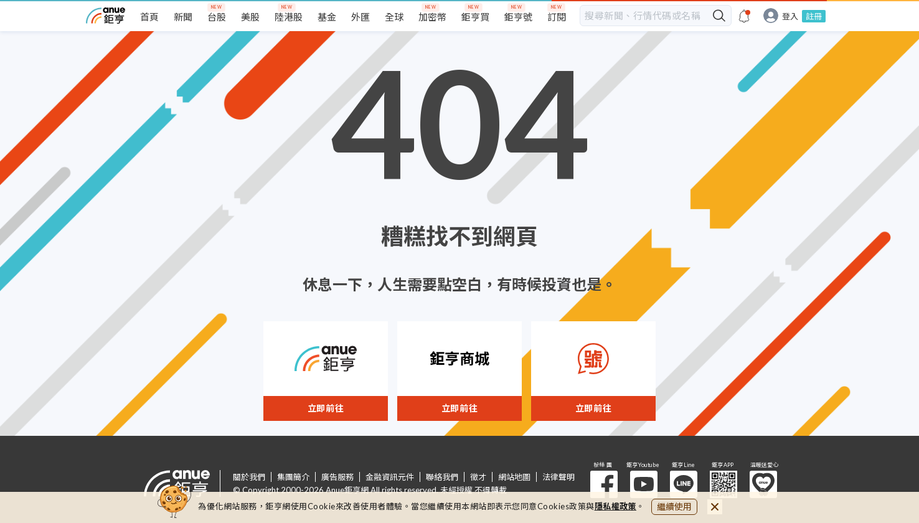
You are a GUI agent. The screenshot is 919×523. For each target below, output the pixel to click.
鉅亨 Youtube (643, 484)
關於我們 (249, 477)
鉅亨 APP (723, 484)
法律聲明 (558, 477)
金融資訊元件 (389, 477)
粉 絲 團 (604, 484)
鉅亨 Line (683, 484)
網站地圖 (514, 477)
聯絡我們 (442, 477)
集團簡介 (293, 477)
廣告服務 (337, 477)
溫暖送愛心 (763, 484)
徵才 (478, 477)
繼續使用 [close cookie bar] (674, 506)
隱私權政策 (616, 506)
